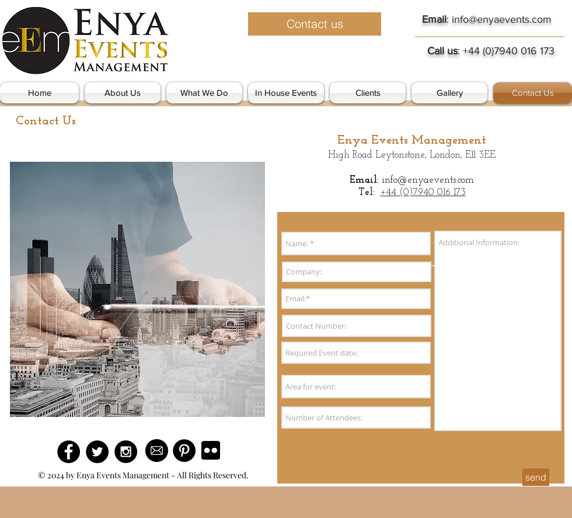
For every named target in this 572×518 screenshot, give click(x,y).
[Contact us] (314, 24)
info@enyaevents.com (428, 180)
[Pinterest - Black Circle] (184, 450)
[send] (535, 477)
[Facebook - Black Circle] (68, 451)
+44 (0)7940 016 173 (423, 192)
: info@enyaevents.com (487, 19)
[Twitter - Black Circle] (97, 451)
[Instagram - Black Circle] (125, 451)
